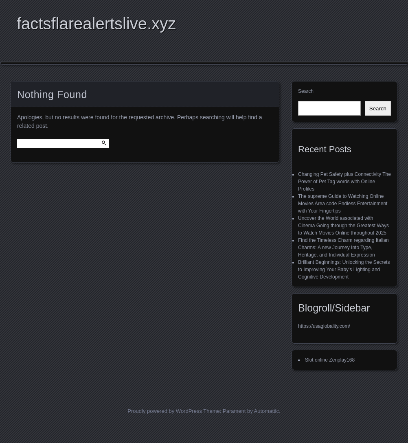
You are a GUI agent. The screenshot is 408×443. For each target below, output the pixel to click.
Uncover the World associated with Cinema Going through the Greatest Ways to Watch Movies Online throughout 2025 (343, 225)
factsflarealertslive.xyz (96, 24)
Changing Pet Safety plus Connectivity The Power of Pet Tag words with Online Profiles (344, 181)
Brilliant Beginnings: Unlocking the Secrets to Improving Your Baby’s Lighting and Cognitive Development (344, 269)
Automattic (266, 411)
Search (306, 91)
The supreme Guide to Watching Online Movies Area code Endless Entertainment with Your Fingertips (342, 203)
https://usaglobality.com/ (324, 326)
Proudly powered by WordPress (164, 411)
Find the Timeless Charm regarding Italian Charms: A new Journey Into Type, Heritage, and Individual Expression (343, 247)
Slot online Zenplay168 (330, 360)
